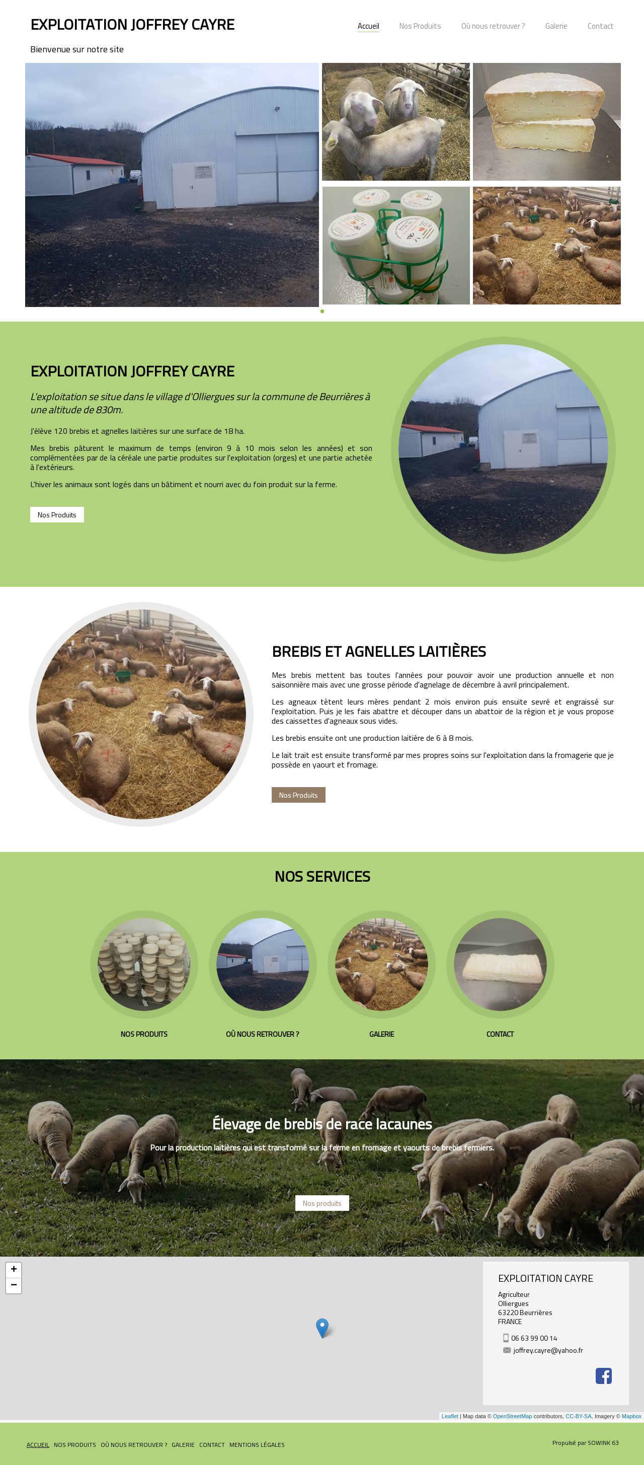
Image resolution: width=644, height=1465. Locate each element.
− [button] (14, 1285)
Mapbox (631, 1416)
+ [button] (14, 1270)
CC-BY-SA (579, 1416)
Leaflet (450, 1416)
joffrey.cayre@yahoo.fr (548, 1350)
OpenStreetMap (512, 1416)
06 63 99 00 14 (534, 1338)
